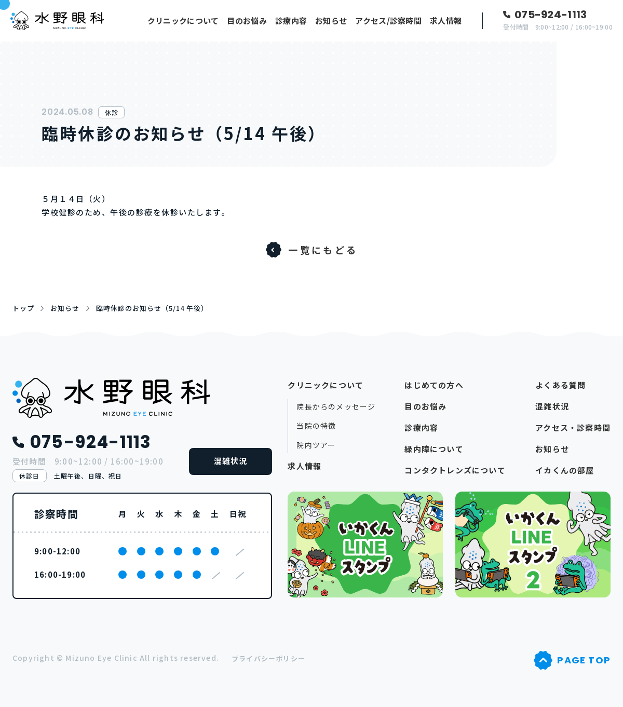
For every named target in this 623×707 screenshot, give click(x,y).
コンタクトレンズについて (454, 470)
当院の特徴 (316, 426)
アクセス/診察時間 (388, 20)
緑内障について (433, 448)
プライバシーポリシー (268, 658)
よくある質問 (560, 384)
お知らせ (331, 20)
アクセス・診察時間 (573, 427)
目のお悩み (247, 20)
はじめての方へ (433, 384)
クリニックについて (183, 20)
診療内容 (291, 20)
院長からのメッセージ (335, 407)
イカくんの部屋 (564, 470)
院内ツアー (315, 445)
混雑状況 (231, 460)
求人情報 (446, 20)
